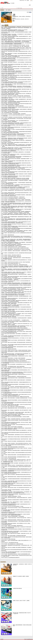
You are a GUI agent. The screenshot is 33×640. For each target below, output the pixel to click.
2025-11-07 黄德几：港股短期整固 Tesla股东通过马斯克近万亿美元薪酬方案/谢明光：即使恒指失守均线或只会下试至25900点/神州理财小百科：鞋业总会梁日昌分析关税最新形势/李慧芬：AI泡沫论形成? (16, 270)
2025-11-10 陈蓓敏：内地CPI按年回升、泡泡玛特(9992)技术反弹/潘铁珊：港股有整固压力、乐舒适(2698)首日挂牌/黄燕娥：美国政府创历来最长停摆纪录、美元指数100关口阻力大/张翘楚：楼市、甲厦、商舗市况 (16, 267)
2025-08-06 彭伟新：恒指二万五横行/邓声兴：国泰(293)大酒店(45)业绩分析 (13, 406)
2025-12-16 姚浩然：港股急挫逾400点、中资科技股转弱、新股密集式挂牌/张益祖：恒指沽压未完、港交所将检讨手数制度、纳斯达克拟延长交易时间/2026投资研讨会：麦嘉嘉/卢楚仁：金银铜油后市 (16, 214)
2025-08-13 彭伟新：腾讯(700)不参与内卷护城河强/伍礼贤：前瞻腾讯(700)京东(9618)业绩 (15, 396)
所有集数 (6, 25)
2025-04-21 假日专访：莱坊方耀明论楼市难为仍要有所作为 (10, 557)
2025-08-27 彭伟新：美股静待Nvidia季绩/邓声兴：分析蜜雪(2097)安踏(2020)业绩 (13, 376)
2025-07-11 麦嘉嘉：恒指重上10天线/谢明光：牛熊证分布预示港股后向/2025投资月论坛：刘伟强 (16, 443)
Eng (23, 0)
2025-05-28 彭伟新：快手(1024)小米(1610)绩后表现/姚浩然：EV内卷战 (12, 506)
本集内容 (3, 25)
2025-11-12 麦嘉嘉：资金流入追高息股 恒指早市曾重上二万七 (10, 263)
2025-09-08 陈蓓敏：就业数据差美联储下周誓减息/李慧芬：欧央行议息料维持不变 (14, 360)
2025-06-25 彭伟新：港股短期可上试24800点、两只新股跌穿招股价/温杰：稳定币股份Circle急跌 (16, 465)
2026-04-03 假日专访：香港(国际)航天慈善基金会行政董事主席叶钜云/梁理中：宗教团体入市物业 (16, 47)
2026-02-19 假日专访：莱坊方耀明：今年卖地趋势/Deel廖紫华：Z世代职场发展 (13, 113)
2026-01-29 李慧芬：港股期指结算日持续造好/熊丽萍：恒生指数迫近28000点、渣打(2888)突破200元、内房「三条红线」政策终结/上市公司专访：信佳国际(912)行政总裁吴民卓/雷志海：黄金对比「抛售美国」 (16, 145)
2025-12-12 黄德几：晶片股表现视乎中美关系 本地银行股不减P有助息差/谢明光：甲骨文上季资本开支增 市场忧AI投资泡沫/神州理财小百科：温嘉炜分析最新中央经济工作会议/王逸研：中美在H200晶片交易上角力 (16, 219)
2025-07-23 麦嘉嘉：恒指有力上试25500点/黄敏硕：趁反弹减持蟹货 (11, 426)
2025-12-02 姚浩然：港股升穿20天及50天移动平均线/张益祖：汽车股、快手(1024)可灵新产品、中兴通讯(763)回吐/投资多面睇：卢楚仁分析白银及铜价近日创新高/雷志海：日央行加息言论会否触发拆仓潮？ (16, 237)
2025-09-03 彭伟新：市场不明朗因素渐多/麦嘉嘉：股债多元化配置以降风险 (12, 366)
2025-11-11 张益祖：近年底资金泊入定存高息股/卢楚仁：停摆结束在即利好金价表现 (14, 264)
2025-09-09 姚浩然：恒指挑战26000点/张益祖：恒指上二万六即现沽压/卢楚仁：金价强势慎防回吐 (16, 359)
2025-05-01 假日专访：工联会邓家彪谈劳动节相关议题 (9, 542)
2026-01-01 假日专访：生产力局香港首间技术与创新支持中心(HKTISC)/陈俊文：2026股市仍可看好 (16, 189)
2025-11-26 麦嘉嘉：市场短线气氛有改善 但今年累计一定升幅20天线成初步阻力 (13, 246)
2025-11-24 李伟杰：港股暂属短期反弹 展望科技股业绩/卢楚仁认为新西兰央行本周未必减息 (15, 249)
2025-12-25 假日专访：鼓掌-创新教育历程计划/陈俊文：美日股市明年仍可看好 (13, 198)
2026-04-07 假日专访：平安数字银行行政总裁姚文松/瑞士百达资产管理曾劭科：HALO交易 (15, 45)
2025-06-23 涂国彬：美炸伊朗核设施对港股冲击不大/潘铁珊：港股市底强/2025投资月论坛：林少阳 (16, 468)
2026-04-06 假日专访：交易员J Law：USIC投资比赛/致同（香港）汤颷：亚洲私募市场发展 (15, 46)
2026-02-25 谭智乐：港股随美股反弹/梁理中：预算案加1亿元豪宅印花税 (12, 105)
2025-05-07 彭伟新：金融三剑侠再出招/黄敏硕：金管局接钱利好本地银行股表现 (13, 535)
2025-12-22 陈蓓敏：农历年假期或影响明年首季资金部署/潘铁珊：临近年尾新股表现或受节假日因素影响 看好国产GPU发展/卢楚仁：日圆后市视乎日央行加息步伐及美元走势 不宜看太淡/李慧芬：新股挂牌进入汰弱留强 (16, 204)
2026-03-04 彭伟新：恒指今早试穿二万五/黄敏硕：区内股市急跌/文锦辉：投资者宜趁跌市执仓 (15, 95)
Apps (28, 0)
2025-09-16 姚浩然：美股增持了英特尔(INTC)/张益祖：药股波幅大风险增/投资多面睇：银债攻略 (16, 350)
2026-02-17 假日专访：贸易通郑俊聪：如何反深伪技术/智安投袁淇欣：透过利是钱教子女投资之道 (16, 117)
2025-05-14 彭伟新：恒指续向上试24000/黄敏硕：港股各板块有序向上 (12, 525)
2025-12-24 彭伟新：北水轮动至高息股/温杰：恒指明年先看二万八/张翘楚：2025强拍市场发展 (15, 199)
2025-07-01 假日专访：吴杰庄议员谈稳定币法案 (8, 458)
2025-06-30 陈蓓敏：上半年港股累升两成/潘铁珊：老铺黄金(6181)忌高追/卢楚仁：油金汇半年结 (16, 459)
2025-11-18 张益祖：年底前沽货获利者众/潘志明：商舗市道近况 (11, 256)
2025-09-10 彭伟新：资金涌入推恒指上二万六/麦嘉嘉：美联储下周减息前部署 (13, 358)
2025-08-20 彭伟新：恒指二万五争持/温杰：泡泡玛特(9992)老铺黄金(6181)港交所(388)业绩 (15, 386)
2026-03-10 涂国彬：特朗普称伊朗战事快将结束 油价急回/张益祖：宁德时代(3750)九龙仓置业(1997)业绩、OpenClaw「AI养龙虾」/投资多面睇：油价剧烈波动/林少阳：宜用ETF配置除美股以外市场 (16, 87)
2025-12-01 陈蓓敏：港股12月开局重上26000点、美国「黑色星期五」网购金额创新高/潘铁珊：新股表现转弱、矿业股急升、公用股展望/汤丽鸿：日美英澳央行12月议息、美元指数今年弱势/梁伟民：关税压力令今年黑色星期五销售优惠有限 (16, 240)
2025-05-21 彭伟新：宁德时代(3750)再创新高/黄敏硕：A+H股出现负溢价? (12, 516)
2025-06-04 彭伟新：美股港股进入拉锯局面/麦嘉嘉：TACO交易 (11, 496)
